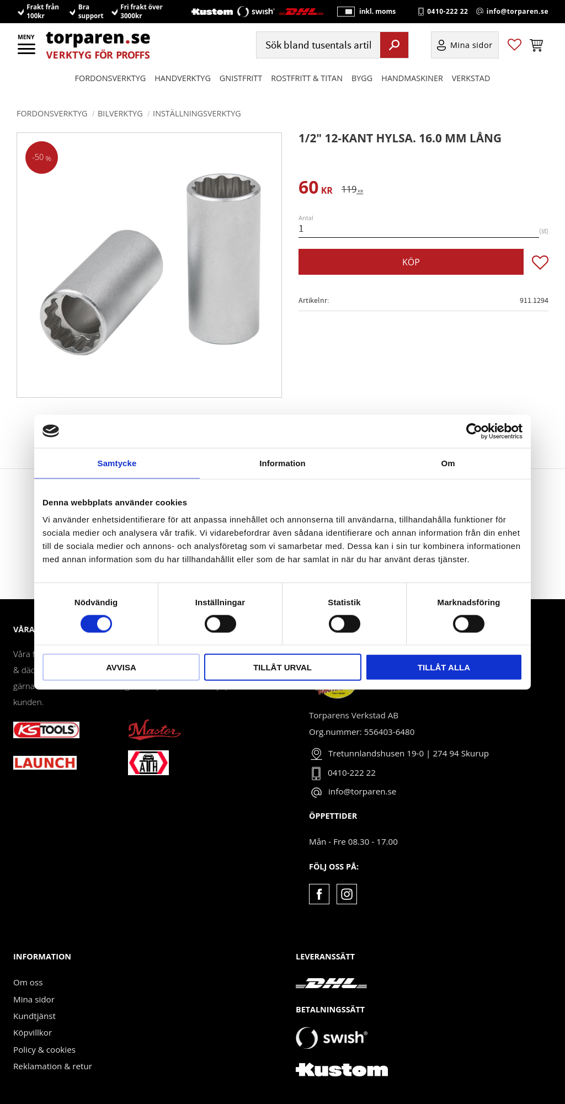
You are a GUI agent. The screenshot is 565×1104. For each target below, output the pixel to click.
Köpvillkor (32, 1032)
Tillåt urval (282, 667)
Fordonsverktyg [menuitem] (110, 89)
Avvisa (121, 667)
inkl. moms (374, 17)
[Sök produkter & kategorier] (317, 56)
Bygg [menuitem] (361, 89)
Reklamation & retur (52, 1065)
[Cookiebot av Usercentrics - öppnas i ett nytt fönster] (474, 431)
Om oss (27, 982)
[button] (27, 52)
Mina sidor (34, 999)
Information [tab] (282, 462)
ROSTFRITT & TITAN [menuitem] (307, 89)
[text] (316, 189)
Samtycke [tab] (117, 462)
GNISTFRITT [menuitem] (241, 89)
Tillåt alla (444, 667)
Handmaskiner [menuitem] (412, 89)
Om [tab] (448, 462)
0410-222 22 (447, 17)
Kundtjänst (34, 1015)
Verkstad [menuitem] (471, 89)
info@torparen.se (517, 17)
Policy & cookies (44, 1049)
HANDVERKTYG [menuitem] (182, 89)
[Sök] (394, 55)
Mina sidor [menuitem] (471, 56)
